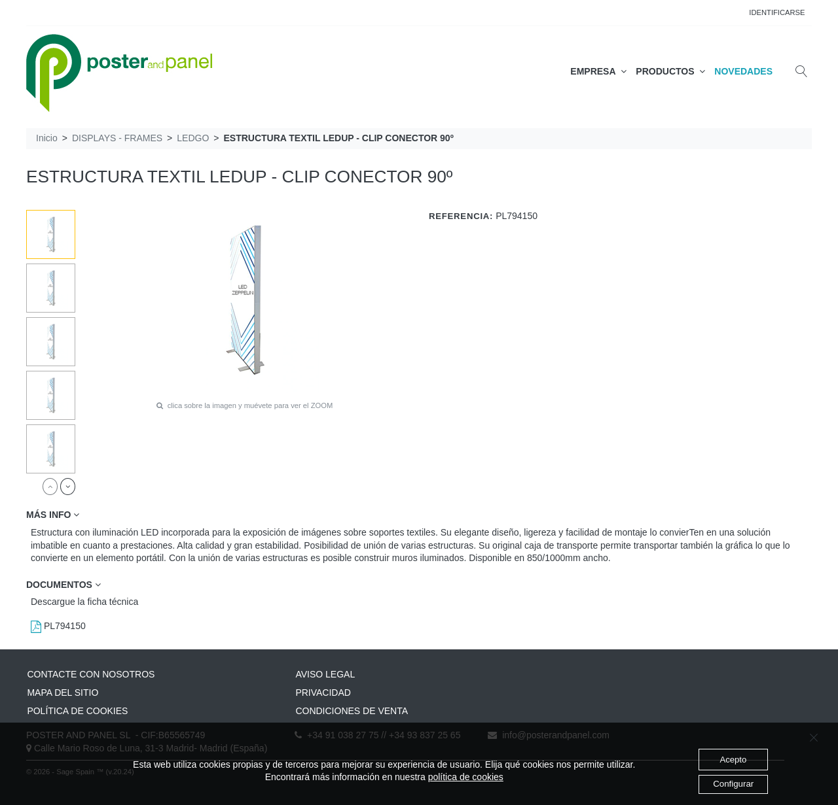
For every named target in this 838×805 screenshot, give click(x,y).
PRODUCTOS (670, 71)
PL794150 (58, 626)
